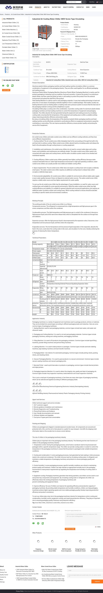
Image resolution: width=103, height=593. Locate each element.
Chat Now (92, 2)
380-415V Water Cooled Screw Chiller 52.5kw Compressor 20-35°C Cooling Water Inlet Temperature (52, 571)
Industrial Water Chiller (9, 22)
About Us (46, 7)
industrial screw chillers (67, 502)
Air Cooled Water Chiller (9, 26)
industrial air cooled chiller (53, 502)
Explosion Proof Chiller (9, 40)
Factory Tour (56, 7)
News (88, 7)
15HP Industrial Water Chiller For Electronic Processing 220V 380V (25, 570)
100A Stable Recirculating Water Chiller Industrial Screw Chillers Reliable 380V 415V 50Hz (94, 550)
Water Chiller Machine (9, 29)
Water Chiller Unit (7, 51)
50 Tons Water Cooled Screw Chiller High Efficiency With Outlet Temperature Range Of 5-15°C (53, 580)
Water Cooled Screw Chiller (10, 36)
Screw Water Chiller (40, 502)
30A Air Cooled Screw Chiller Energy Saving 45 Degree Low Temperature (52, 550)
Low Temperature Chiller (9, 44)
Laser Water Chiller (8, 58)
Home (30, 7)
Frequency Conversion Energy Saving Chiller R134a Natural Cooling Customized (38, 550)
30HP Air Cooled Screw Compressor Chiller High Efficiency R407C (66, 550)
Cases (94, 7)
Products (38, 7)
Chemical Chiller (7, 54)
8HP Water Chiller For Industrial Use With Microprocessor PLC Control (27, 574)
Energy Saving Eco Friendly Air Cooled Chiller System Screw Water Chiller (80, 550)
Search (83, 2)
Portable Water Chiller (8, 47)
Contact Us (80, 7)
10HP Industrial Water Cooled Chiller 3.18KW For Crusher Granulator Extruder (27, 579)
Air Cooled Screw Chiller (17, 14)
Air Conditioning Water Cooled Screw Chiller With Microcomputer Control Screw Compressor (53, 575)
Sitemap (2, 582)
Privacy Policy (19, 591)
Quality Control (68, 7)
